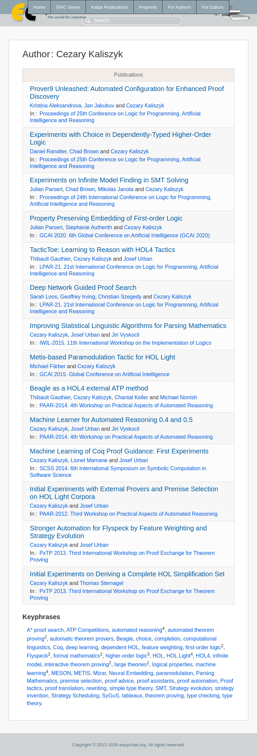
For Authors (179, 7)
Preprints (148, 7)
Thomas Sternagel (101, 583)
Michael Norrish (178, 397)
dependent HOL (120, 647)
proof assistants (155, 681)
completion (167, 639)
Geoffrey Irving (77, 297)
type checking (203, 695)
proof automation (197, 681)
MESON (61, 673)
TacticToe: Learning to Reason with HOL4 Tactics (102, 249)
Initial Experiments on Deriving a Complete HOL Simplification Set (127, 574)
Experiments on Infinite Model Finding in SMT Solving (109, 180)
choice (143, 639)
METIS (82, 673)
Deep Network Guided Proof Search (83, 287)
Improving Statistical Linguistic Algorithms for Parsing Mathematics (128, 325)
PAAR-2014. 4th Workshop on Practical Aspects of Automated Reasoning (126, 405)
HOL (158, 656)
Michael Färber (48, 366)
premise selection (81, 681)
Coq (58, 647)
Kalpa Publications (109, 7)
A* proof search (45, 630)
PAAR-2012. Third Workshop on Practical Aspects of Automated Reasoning (128, 514)
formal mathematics (76, 656)
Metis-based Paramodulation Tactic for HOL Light (102, 357)
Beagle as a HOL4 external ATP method (89, 388)
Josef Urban (137, 259)
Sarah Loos (43, 297)
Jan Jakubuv (99, 105)
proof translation (64, 688)
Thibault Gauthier (50, 259)
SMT (160, 688)
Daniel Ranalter (48, 151)
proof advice (119, 681)
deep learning (82, 647)
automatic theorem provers (81, 639)
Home (39, 7)
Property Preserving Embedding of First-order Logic (106, 218)
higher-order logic (126, 656)
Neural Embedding (131, 673)
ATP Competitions (88, 630)
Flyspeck (37, 656)
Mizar (99, 673)
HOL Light (178, 656)
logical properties (172, 664)
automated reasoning (137, 630)
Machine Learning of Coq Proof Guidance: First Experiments (119, 451)
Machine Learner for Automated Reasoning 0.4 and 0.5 (111, 419)
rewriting (96, 688)
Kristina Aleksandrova (55, 105)
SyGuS (110, 695)
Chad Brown (84, 151)
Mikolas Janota (116, 189)
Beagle (124, 639)
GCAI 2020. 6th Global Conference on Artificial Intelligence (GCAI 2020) (124, 235)
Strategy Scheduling (75, 695)
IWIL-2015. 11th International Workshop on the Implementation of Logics (125, 343)
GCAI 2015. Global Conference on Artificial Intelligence (104, 374)
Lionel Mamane (89, 460)
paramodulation (174, 673)
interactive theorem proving (76, 664)
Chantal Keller (131, 397)
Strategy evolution (190, 688)
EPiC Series (68, 7)
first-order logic (203, 647)
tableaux (132, 695)
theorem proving (164, 695)
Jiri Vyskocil (125, 335)
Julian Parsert (46, 189)
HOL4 (203, 656)
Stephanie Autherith (89, 227)
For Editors (213, 7)
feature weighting (162, 647)
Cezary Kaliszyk (145, 105)
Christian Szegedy (120, 297)
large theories (130, 664)
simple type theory (131, 688)
